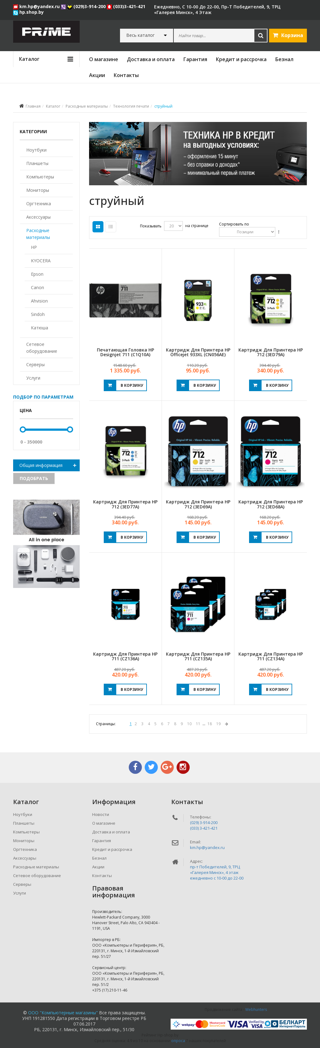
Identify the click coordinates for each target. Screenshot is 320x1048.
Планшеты (37, 163)
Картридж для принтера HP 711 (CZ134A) (270, 656)
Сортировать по (234, 224)
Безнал (284, 59)
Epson (37, 274)
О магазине (103, 59)
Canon (37, 287)
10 (189, 723)
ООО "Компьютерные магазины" (63, 1013)
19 (218, 723)
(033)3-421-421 (126, 6)
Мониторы (37, 190)
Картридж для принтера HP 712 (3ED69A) (198, 504)
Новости (100, 814)
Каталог (53, 106)
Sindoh (38, 314)
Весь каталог (140, 35)
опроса (178, 1040)
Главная (33, 106)
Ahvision (39, 301)
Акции (97, 75)
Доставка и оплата (151, 59)
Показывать (151, 226)
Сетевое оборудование (41, 347)
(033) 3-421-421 (204, 828)
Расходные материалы (87, 106)
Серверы (35, 364)
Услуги (33, 378)
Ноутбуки (36, 150)
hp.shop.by (28, 12)
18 (210, 723)
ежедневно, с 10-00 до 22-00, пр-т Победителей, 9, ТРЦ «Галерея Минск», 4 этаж (217, 9)
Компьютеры (40, 177)
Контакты (126, 75)
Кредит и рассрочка (241, 59)
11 (198, 723)
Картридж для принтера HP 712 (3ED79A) (270, 352)
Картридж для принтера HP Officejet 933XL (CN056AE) (198, 352)
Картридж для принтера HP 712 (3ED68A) (270, 504)
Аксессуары (38, 217)
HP (34, 247)
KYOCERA (41, 261)
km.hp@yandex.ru (37, 6)
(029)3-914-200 (87, 6)
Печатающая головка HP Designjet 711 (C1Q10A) (125, 352)
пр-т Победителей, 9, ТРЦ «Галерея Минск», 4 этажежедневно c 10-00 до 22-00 (216, 872)
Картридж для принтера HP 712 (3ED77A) (125, 504)
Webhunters (256, 1009)
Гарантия (195, 59)
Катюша (39, 328)
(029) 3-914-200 (204, 822)
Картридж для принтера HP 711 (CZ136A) (125, 656)
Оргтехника (38, 203)
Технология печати (131, 106)
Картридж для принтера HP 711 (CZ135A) (198, 656)
